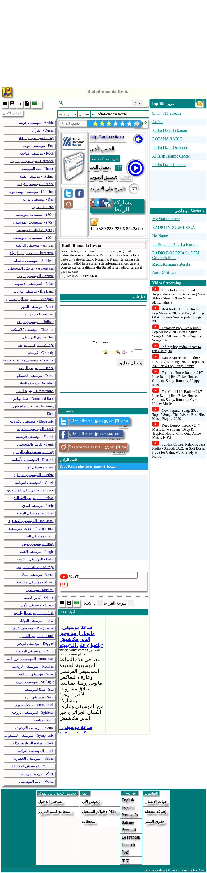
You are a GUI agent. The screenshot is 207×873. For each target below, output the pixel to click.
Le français (131, 837)
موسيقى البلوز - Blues (37, 307)
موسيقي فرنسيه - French (35, 437)
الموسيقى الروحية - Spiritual (32, 712)
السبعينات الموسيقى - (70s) (33, 222)
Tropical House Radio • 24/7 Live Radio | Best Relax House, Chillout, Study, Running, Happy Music (177, 379)
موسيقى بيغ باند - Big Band (34, 291)
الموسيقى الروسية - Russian (33, 666)
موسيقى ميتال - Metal (37, 574)
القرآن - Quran (42, 130)
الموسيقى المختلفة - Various (33, 766)
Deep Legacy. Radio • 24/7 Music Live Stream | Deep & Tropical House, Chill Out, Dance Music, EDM (176, 431)
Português (130, 815)
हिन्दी (125, 852)
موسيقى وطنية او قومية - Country (28, 360)
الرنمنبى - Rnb (43, 207)
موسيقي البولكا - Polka (37, 620)
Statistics (66, 411)
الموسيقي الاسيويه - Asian (34, 284)
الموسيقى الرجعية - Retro (35, 651)
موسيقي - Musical (40, 590)
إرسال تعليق (131, 362)
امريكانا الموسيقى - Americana (31, 268)
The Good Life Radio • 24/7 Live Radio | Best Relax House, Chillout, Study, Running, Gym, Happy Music (177, 398)
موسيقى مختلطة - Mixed (35, 582)
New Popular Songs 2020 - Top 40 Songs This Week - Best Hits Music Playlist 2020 (178, 415)
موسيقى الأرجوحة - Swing (34, 728)
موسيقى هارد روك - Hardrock (32, 161)
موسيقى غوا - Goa (40, 467)
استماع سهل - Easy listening (33, 406)
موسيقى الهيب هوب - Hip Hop (31, 192)
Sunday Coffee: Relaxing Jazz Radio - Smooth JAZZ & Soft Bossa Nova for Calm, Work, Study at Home (178, 450)
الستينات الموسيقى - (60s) (34, 215)
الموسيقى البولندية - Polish (33, 613)
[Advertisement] (103, 42)
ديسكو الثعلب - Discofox (35, 383)
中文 (126, 860)
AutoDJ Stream (164, 272)
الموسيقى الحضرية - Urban (33, 758)
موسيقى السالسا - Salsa (36, 674)
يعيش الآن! (91, 801)
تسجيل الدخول (50, 801)
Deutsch (128, 844)
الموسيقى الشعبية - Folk (35, 429)
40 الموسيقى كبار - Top (36, 138)
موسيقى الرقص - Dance (36, 368)
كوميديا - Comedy (41, 352)
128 (118, 167)
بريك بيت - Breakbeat (38, 314)
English (128, 800)
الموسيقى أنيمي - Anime (35, 276)
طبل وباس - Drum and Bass (33, 398)
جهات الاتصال (156, 801)
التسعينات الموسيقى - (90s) (33, 238)
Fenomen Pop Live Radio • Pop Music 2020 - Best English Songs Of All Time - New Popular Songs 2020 (176, 334)
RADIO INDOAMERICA (173, 227)
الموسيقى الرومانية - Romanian (30, 659)
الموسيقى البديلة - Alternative (31, 253)
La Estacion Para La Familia (175, 244)
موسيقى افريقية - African (35, 245)
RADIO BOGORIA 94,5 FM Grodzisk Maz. (175, 255)
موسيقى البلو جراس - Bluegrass (29, 299)
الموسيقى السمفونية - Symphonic (29, 735)
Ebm (50, 414)
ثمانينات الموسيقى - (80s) (35, 230)
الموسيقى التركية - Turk (36, 751)
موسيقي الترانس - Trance (35, 184)
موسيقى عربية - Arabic (36, 123)
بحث (138, 103)
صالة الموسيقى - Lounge (35, 567)
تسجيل (110, 466)
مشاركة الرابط (111, 206)
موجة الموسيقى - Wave (36, 774)
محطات (88, 821)
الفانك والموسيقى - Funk (35, 444)
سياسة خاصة (155, 870)
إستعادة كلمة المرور (54, 811)
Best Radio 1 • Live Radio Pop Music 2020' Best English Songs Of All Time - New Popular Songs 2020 (178, 315)
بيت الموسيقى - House (37, 169)
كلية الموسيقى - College (36, 345)
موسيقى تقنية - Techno (37, 176)
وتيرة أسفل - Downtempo (34, 391)
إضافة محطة (155, 811)
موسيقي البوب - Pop (38, 146)
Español (128, 807)
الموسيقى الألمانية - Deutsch (33, 460)
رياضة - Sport (44, 720)
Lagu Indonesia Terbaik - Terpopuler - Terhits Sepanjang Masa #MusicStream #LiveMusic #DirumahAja (179, 296)
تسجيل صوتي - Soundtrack (34, 705)
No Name (160, 236)
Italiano (128, 822)
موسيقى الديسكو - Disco (35, 375)
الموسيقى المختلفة (105, 159)
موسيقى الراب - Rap (38, 199)
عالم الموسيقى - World (36, 781)
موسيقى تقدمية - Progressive (32, 628)
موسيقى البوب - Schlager (34, 682)
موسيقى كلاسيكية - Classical (32, 329)
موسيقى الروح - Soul (38, 697)
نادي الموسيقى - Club (37, 337)
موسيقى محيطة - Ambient (33, 261)
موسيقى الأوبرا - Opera (36, 605)
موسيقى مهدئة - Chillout (35, 322)
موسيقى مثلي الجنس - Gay (33, 452)
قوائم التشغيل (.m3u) (100, 811)
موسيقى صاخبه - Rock (37, 153)
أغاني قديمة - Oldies (39, 597)
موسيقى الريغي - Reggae (34, 643)
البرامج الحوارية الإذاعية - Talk (31, 743)
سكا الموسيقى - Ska (38, 689)
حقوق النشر (155, 821)
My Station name (166, 219)
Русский (129, 829)
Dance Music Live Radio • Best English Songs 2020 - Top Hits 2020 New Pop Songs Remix (178, 362)
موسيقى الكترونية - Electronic (31, 421)
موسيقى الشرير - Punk (37, 636)
